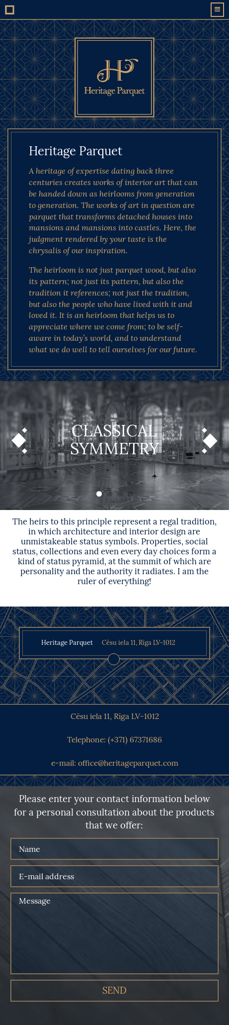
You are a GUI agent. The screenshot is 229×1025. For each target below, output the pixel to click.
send (114, 990)
